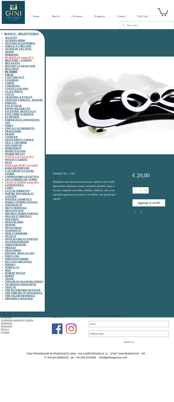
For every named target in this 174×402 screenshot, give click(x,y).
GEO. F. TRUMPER (16, 142)
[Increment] (146, 190)
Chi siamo (6, 314)
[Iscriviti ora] (129, 342)
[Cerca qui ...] (146, 25)
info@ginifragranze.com (113, 357)
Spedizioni (6, 323)
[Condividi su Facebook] (135, 212)
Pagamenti (6, 326)
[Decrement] (135, 190)
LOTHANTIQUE (14, 185)
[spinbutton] (140, 190)
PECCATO (11, 261)
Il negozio (6, 317)
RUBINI (9, 276)
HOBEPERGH (13, 148)
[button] (162, 11)
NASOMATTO (13, 230)
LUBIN (9, 188)
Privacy (5, 329)
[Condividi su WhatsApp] (141, 212)
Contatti (5, 332)
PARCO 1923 (12, 256)
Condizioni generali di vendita (17, 320)
